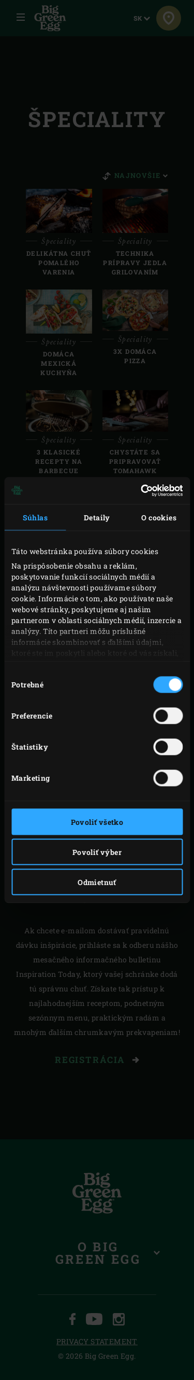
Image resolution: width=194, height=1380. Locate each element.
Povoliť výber (97, 852)
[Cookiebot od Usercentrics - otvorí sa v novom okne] (139, 491)
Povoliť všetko (97, 821)
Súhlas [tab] (35, 517)
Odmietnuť (97, 882)
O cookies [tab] (158, 517)
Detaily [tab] (97, 517)
